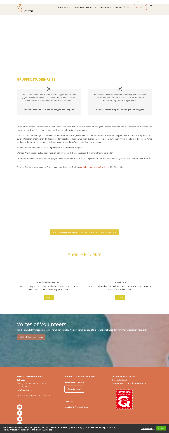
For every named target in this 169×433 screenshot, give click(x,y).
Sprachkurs (120, 282)
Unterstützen (122, 7)
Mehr (48, 297)
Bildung (104, 7)
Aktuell (140, 7)
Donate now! (74, 389)
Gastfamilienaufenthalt (48, 282)
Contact (68, 401)
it (151, 2)
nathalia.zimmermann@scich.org (94, 167)
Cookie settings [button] (147, 428)
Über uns (63, 7)
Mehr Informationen (31, 337)
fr (147, 2)
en (143, 2)
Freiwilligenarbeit (84, 7)
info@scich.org (24, 390)
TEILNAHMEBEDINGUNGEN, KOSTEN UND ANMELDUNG (84, 232)
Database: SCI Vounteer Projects (81, 376)
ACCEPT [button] (161, 428)
